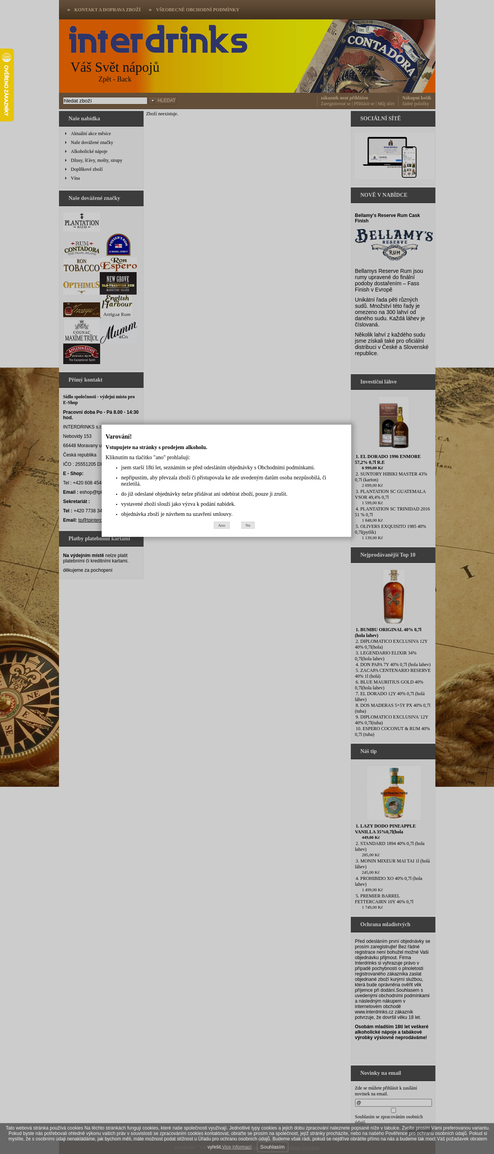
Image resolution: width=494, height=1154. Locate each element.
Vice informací (236, 1147)
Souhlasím (272, 1147)
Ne (268, 621)
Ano (242, 621)
